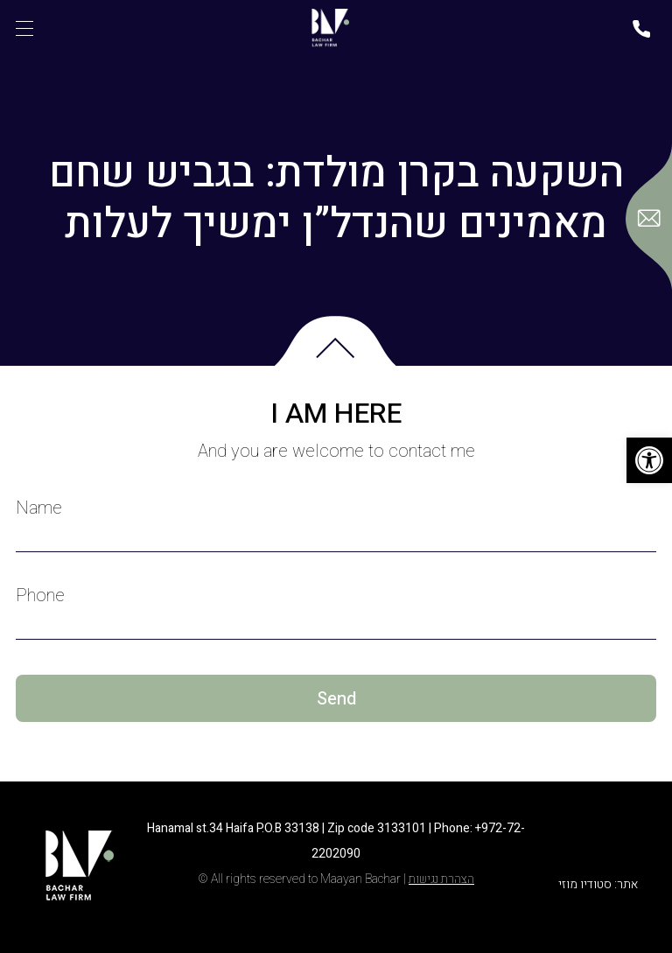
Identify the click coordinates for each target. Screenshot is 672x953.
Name (39, 508)
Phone (40, 596)
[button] (649, 460)
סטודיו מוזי (585, 884)
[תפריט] (24, 28)
